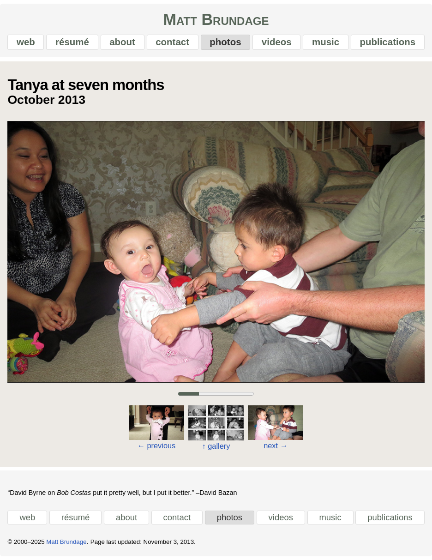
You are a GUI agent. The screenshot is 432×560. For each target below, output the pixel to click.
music (325, 41)
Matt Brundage (216, 19)
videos (277, 41)
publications (387, 41)
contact (172, 41)
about (122, 41)
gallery (216, 445)
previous (156, 445)
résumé (72, 41)
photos (225, 41)
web (26, 41)
